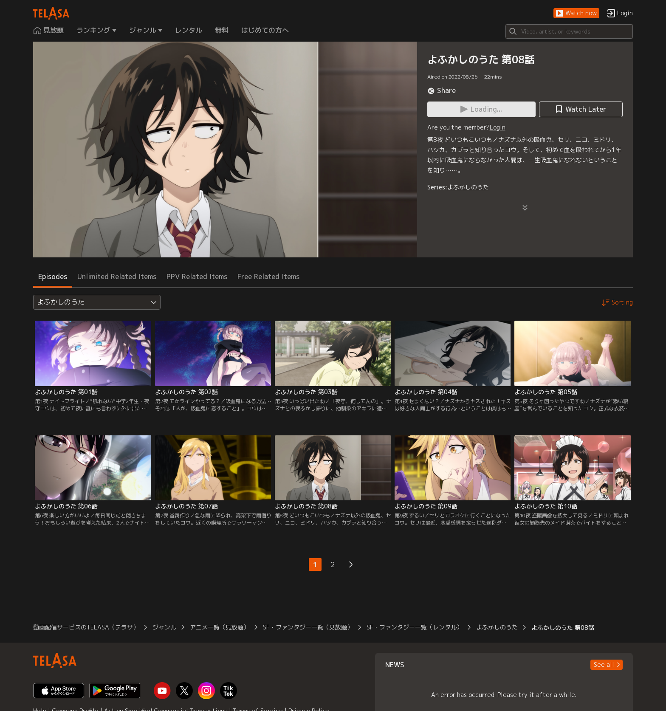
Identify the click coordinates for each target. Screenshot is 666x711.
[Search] (569, 31)
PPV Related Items (196, 276)
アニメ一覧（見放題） (219, 627)
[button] (576, 13)
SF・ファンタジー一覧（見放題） (308, 627)
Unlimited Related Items (116, 276)
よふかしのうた (468, 187)
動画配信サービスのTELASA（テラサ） (86, 627)
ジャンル (164, 627)
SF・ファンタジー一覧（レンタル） (415, 627)
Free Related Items (268, 276)
